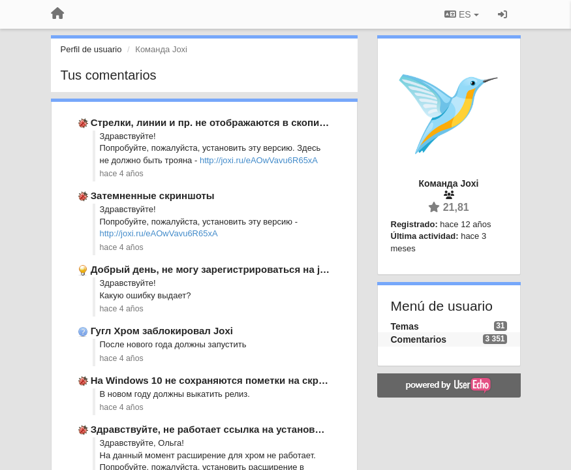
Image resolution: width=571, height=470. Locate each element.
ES (461, 14)
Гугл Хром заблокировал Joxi (162, 330)
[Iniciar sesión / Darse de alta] (502, 14)
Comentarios (419, 339)
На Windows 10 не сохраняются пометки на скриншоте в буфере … (253, 380)
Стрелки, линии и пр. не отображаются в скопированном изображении (263, 122)
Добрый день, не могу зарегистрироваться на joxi (212, 269)
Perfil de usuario (91, 49)
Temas (405, 326)
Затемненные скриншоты (153, 195)
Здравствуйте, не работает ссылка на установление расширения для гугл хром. (285, 429)
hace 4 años (122, 173)
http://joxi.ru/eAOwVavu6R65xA (259, 160)
